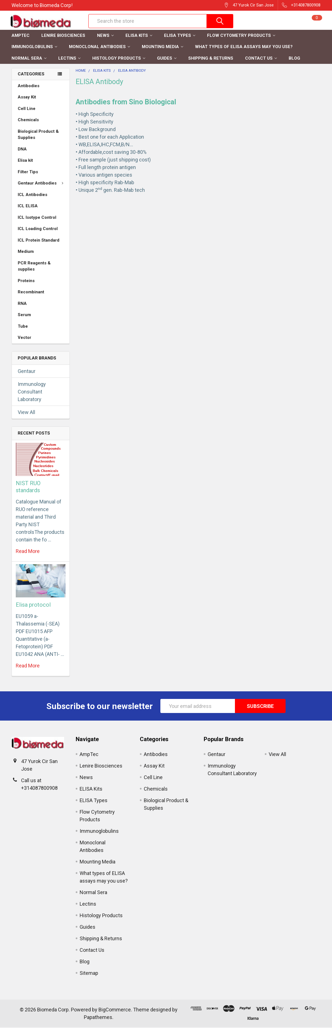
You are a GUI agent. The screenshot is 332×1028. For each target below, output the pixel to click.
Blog (294, 59)
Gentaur (26, 372)
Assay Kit (27, 97)
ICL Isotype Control (37, 218)
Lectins (69, 59)
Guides (166, 59)
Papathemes (98, 1018)
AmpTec (21, 36)
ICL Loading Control (38, 229)
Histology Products (118, 59)
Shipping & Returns (210, 59)
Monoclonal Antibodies (99, 47)
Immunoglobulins (34, 47)
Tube (23, 327)
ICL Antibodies (32, 195)
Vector (24, 338)
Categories (31, 74)
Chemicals (28, 120)
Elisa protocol (33, 605)
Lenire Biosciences (63, 36)
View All (26, 413)
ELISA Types (179, 36)
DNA (22, 149)
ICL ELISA (28, 206)
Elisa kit (25, 161)
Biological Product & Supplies (38, 135)
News (105, 36)
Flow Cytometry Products (241, 36)
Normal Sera (29, 59)
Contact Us (261, 59)
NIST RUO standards (28, 487)
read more (28, 552)
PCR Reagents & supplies (34, 267)
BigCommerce (114, 1010)
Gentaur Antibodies (42, 183)
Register (263, 24)
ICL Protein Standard (38, 241)
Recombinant (31, 292)
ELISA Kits (138, 36)
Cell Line (26, 109)
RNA (22, 304)
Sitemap (89, 974)
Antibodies (28, 86)
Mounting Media (162, 47)
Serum (24, 315)
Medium (26, 252)
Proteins (26, 281)
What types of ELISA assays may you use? (244, 47)
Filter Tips (28, 172)
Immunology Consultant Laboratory (32, 392)
